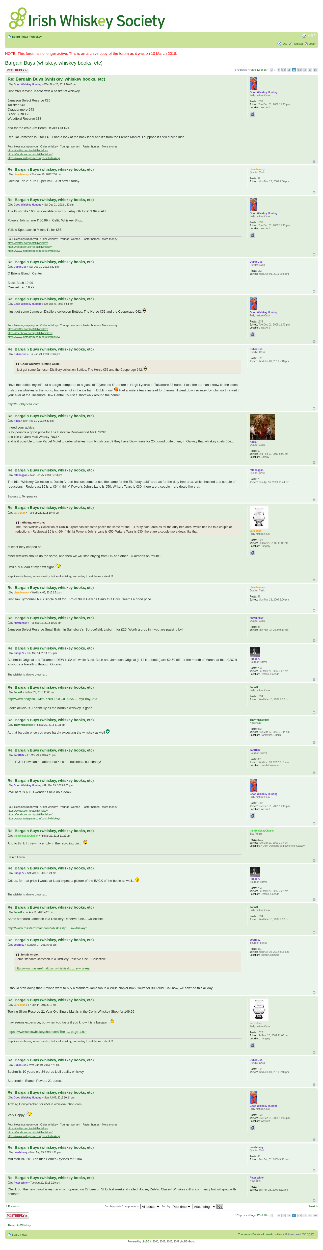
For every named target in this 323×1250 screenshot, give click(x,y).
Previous (13, 1206)
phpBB (145, 1241)
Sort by (176, 1206)
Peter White (21, 1182)
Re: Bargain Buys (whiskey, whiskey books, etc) (56, 79)
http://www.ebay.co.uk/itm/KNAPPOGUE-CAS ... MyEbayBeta (52, 699)
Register (298, 43)
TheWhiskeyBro (23, 724)
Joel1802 (19, 755)
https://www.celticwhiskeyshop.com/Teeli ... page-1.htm (47, 1032)
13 (299, 69)
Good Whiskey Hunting (27, 84)
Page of (258, 69)
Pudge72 (19, 653)
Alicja (17, 420)
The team (244, 1234)
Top (314, 161)
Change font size (311, 35)
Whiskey (36, 36)
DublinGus (20, 266)
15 (310, 69)
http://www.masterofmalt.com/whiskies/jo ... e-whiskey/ (47, 928)
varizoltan (19, 512)
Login (312, 43)
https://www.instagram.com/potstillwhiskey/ (34, 158)
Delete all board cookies (267, 1234)
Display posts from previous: (132, 1206)
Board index (20, 36)
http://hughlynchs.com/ (24, 404)
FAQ (284, 43)
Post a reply (17, 70)
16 (315, 69)
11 (288, 69)
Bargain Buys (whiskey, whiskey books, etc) (53, 63)
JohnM (18, 692)
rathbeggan (20, 475)
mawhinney (20, 622)
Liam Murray (21, 174)
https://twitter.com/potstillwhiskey (28, 150)
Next (312, 1206)
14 (304, 69)
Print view (304, 35)
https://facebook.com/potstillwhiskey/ (30, 154)
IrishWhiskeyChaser (26, 835)
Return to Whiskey (19, 1225)
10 (283, 69)
